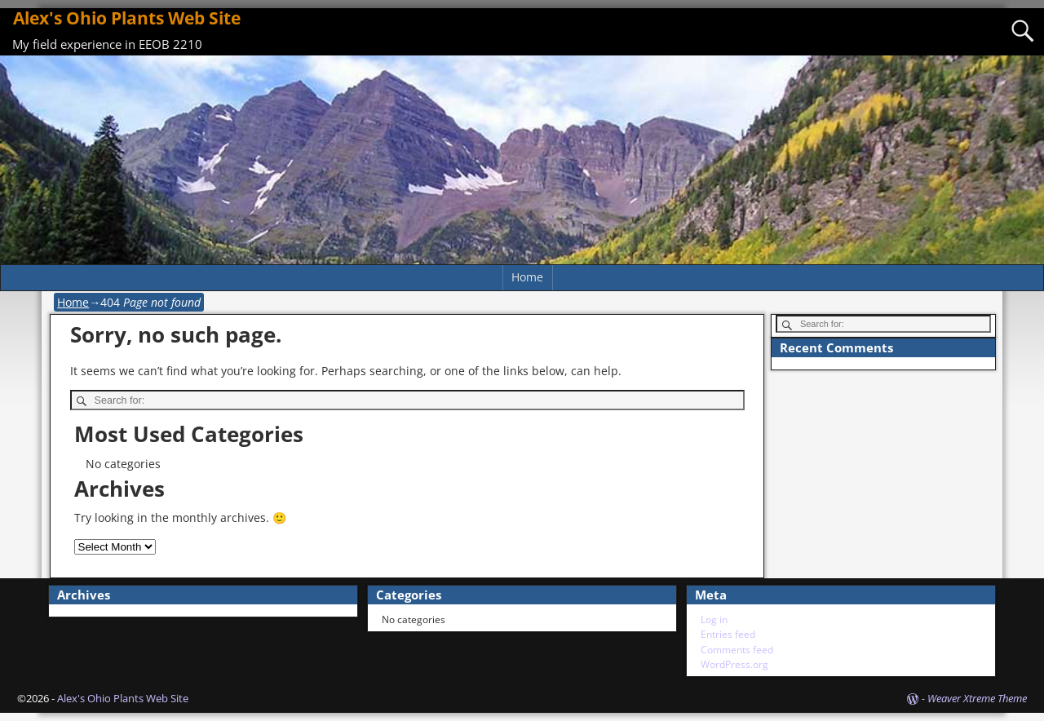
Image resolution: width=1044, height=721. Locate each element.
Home (527, 277)
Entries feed (728, 634)
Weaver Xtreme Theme (977, 698)
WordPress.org (734, 664)
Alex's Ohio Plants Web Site (127, 18)
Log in (714, 619)
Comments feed (737, 650)
